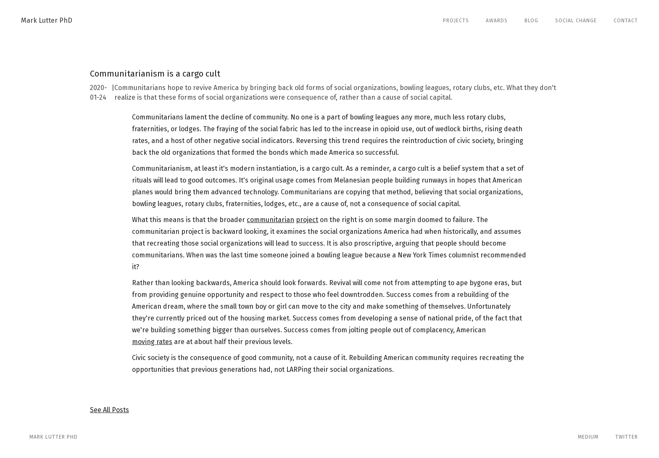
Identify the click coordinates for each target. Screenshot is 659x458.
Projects (456, 21)
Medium (588, 437)
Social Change (576, 21)
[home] (46, 20)
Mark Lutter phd (53, 437)
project (307, 220)
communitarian (270, 220)
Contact (626, 21)
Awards (497, 21)
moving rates (152, 342)
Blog (531, 21)
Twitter (626, 437)
